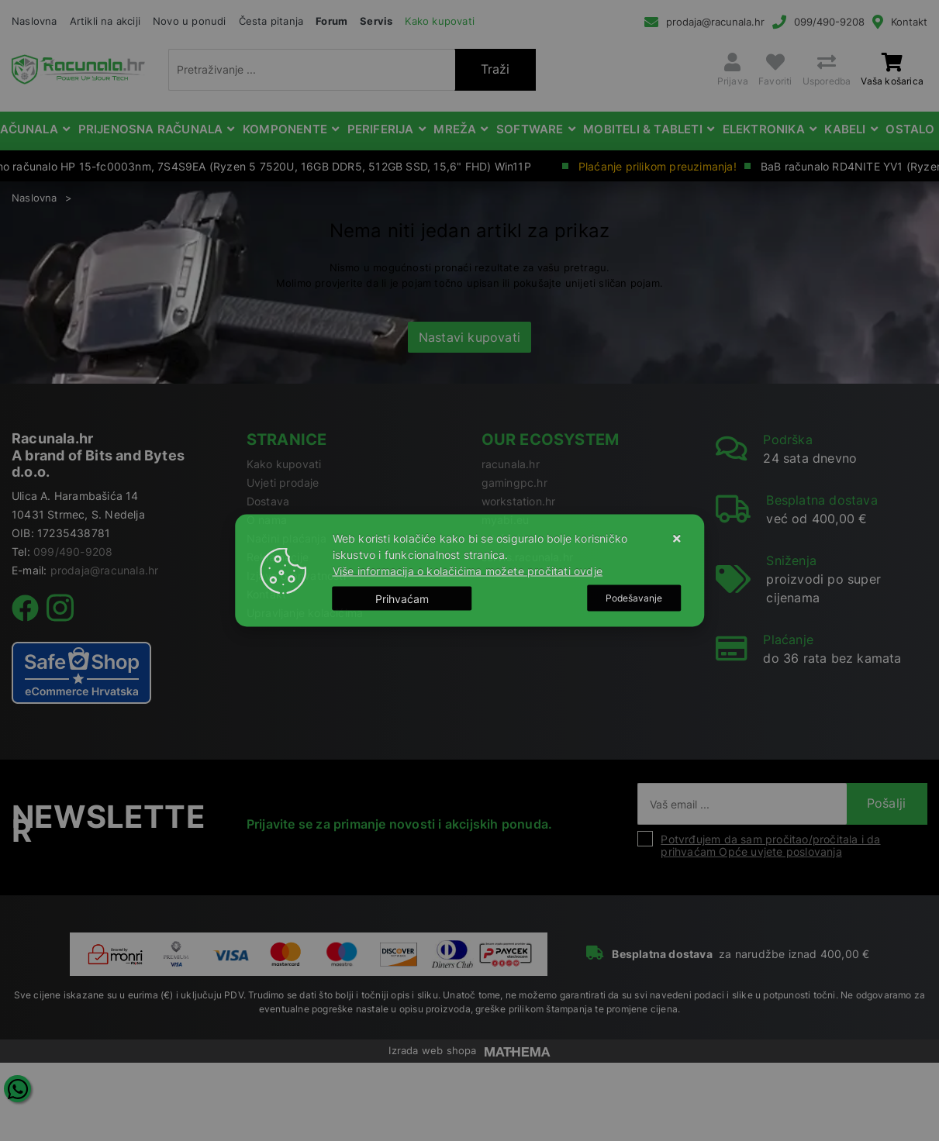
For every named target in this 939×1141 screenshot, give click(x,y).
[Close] (402, 598)
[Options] (634, 598)
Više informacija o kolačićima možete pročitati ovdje (467, 570)
